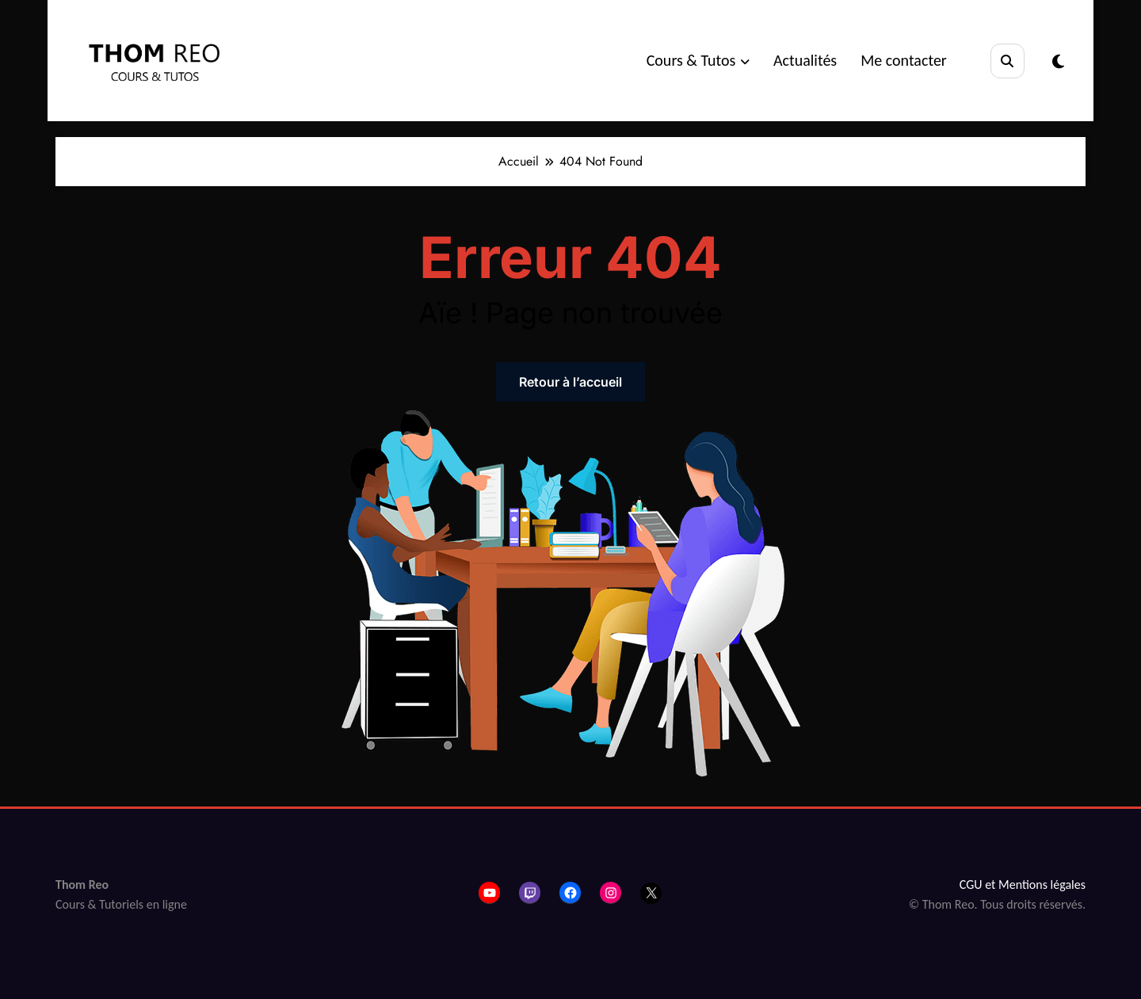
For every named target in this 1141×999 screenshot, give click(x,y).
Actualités (805, 60)
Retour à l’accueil (570, 382)
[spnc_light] (1058, 61)
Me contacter (904, 60)
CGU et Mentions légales (1023, 884)
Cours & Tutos (698, 60)
